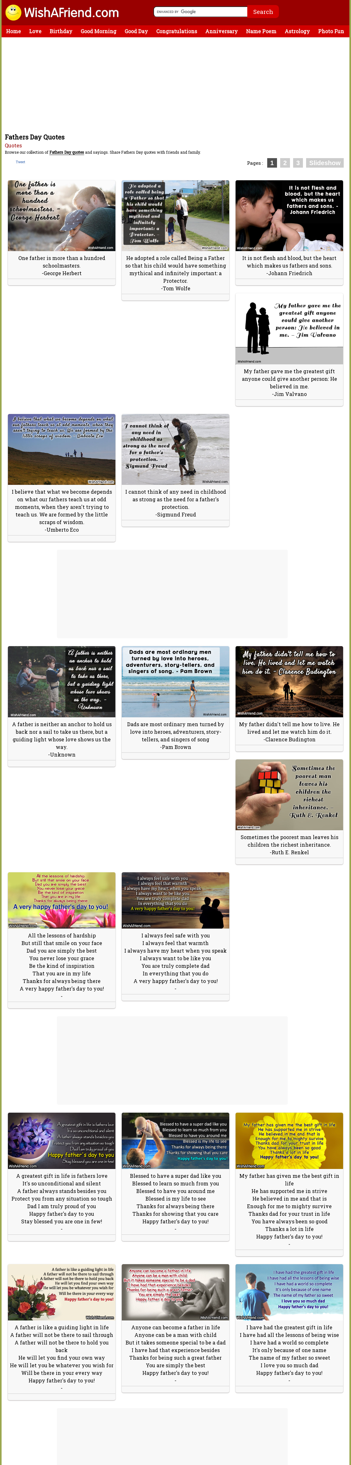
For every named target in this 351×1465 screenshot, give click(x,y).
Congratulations (176, 31)
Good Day (136, 31)
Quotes (13, 145)
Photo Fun (331, 31)
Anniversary (221, 31)
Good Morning (98, 31)
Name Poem (261, 31)
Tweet (20, 162)
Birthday (61, 31)
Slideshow (325, 162)
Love (35, 31)
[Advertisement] (177, 84)
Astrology (297, 31)
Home (13, 31)
